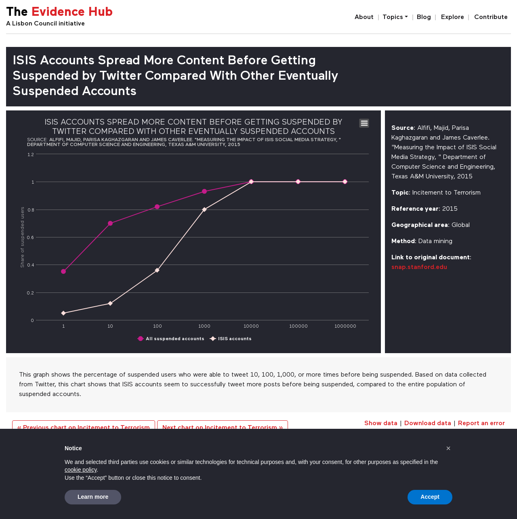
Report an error (481, 423)
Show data (380, 423)
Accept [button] (429, 497)
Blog (424, 17)
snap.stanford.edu (419, 267)
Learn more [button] (93, 497)
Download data (427, 423)
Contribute (491, 17)
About (364, 17)
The (59, 12)
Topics (392, 17)
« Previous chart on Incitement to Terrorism (83, 428)
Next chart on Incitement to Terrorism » (222, 428)
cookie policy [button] (81, 469)
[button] (448, 448)
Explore (452, 17)
